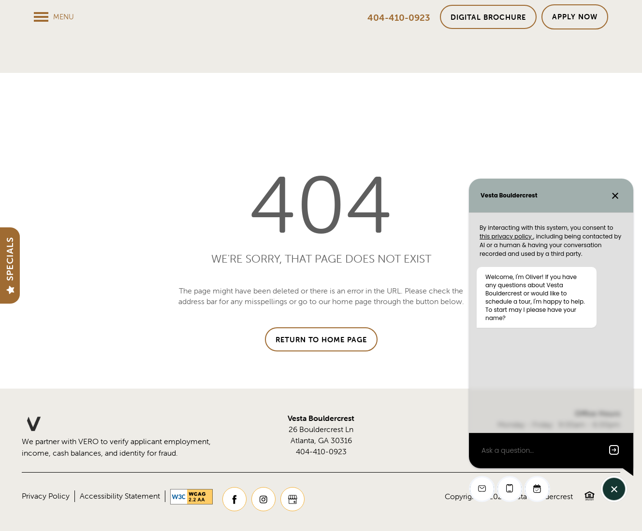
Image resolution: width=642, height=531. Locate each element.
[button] (488, 17)
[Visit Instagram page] (263, 500)
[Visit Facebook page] (234, 500)
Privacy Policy (46, 496)
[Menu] (54, 17)
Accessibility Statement (120, 496)
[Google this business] (292, 500)
